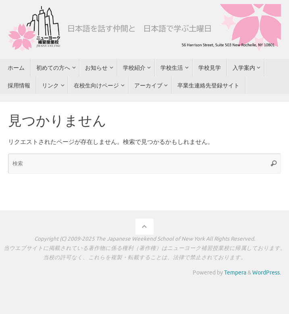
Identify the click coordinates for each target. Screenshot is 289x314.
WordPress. (266, 272)
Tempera (235, 272)
